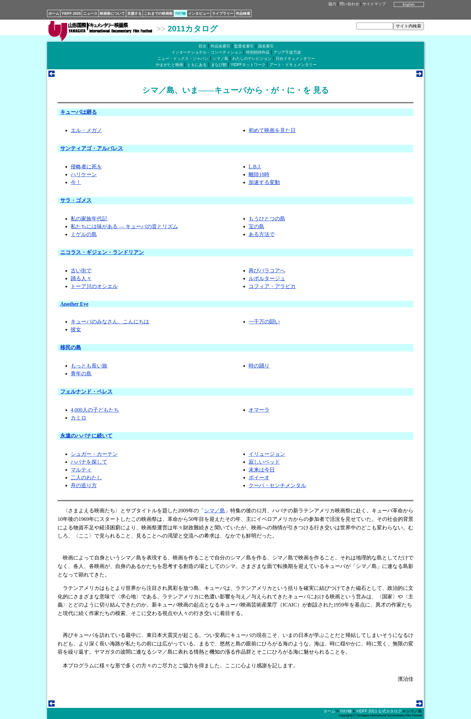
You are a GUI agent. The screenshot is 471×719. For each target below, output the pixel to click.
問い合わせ (349, 4)
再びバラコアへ (267, 270)
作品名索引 (220, 46)
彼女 (76, 329)
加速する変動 (264, 182)
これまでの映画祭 (158, 13)
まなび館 (219, 64)
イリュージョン (267, 454)
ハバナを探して (89, 462)
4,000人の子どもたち (95, 410)
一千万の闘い (264, 321)
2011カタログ (193, 28)
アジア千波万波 (287, 52)
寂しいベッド (264, 462)
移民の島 (70, 347)
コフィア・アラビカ (272, 286)
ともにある (197, 64)
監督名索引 (244, 46)
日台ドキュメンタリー (295, 58)
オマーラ (259, 410)
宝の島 (256, 226)
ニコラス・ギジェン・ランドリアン (102, 252)
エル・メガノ (86, 130)
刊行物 (180, 13)
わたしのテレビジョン (251, 58)
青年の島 (81, 373)
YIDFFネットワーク (248, 64)
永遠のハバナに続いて (86, 435)
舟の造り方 (84, 485)
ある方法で (262, 234)
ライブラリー (223, 13)
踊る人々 (81, 278)
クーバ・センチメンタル (277, 485)
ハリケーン (84, 174)
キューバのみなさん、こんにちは (110, 321)
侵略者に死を (86, 166)
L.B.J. (255, 166)
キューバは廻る (78, 112)
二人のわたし (86, 477)
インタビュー (199, 13)
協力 (332, 4)
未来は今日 (262, 469)
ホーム (53, 13)
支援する (134, 13)
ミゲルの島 (84, 234)
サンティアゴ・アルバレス (91, 148)
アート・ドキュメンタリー (293, 64)
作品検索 (243, 13)
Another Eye (74, 304)
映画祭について (112, 13)
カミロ (78, 417)
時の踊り (259, 365)
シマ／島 (220, 58)
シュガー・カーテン (94, 454)
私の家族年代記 (89, 218)
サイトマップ (374, 4)
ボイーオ (259, 477)
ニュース (90, 13)
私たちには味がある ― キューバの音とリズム (124, 226)
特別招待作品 (258, 52)
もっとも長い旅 (89, 365)
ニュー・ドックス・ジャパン (182, 58)
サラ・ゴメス (76, 200)
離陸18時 (259, 174)
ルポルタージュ (267, 278)
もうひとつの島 (267, 218)
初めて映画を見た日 (272, 130)
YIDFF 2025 (71, 13)
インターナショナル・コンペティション (206, 52)
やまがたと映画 (169, 64)
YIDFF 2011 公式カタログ (379, 711)
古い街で (81, 270)
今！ (76, 182)
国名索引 (266, 46)
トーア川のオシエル (94, 286)
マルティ (81, 469)
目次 (202, 46)
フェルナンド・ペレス (86, 391)
